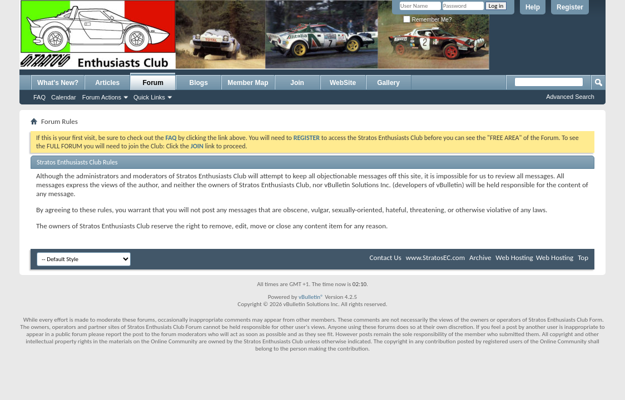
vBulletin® (311, 297)
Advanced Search (570, 96)
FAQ (39, 97)
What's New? (57, 83)
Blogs (199, 83)
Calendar (63, 97)
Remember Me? (427, 20)
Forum (153, 83)
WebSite (343, 83)
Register (570, 7)
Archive (480, 257)
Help (532, 7)
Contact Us (385, 257)
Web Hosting (514, 257)
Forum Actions (101, 97)
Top (583, 257)
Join (297, 83)
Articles (107, 83)
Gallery (388, 83)
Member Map (247, 83)
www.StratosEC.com (435, 257)
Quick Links (149, 97)
